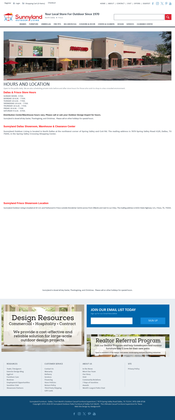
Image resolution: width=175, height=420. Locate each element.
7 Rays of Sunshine (90, 383)
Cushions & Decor (87, 24)
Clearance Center (145, 24)
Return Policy (50, 385)
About (111, 4)
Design (120, 24)
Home (102, 4)
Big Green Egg (70, 24)
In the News (88, 369)
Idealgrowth (95, 407)
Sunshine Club (13, 385)
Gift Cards (49, 391)
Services (130, 24)
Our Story (87, 374)
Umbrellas (46, 24)
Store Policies (50, 383)
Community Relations (92, 380)
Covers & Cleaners (106, 24)
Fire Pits (57, 24)
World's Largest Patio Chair (94, 388)
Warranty (48, 372)
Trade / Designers (14, 369)
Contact (121, 4)
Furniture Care (13, 377)
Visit (129, 4)
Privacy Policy (133, 369)
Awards (86, 385)
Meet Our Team (89, 372)
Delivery (48, 374)
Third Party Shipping (53, 388)
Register (8, 3)
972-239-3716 (139, 402)
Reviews (10, 380)
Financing (49, 380)
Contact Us (49, 369)
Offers (137, 4)
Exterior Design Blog (15, 372)
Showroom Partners (15, 388)
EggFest (146, 4)
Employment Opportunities (18, 383)
